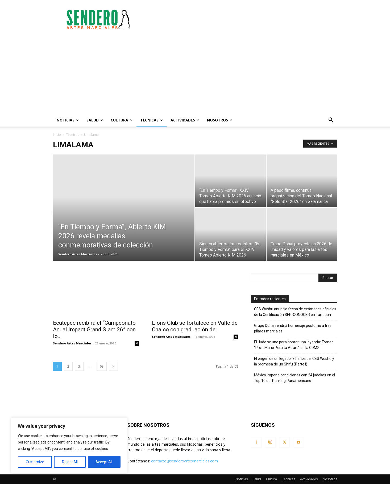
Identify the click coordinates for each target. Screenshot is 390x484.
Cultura (121, 120)
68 (101, 366)
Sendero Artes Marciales (77, 254)
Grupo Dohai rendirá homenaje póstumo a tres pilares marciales (292, 328)
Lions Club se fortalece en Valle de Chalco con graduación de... (195, 326)
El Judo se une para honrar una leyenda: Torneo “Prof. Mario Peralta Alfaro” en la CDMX (294, 345)
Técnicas (151, 120)
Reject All (70, 462)
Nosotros (219, 120)
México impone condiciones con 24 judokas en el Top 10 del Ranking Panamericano (294, 378)
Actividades (185, 120)
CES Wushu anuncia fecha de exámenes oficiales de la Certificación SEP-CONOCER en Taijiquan (295, 312)
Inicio (57, 134)
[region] (69, 445)
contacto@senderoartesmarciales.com (184, 460)
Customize (35, 462)
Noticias (68, 120)
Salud (94, 120)
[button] (330, 120)
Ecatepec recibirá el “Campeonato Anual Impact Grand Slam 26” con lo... (94, 329)
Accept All (104, 462)
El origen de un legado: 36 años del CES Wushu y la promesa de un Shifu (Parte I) (294, 361)
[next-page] (113, 366)
